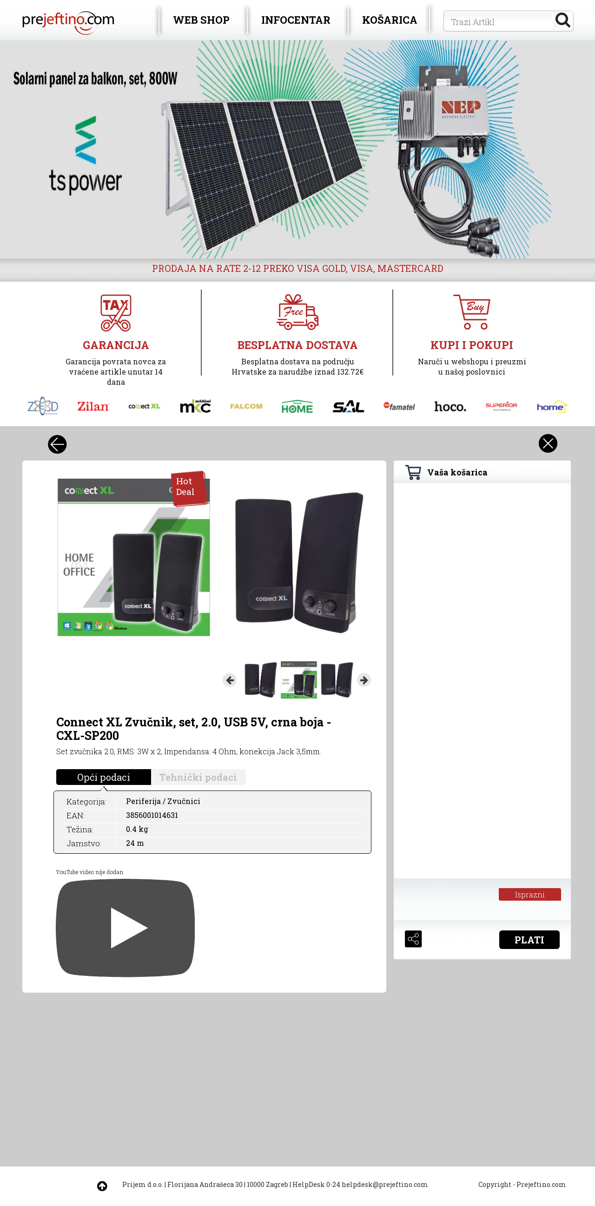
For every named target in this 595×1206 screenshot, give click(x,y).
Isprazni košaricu (530, 895)
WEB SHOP (201, 19)
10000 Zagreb (267, 1184)
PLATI (529, 940)
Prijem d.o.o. (142, 1184)
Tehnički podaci (198, 777)
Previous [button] (230, 680)
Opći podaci (103, 777)
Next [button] (364, 680)
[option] (297, 149)
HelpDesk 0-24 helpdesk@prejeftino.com (360, 1184)
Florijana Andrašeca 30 (205, 1184)
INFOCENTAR (296, 19)
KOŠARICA (389, 19)
